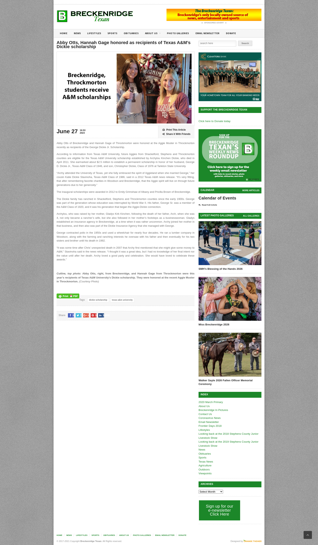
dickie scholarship (98, 300)
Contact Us (205, 413)
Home (64, 33)
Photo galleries (184, 33)
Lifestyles (96, 33)
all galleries (251, 216)
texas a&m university (121, 300)
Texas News (206, 461)
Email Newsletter (216, 33)
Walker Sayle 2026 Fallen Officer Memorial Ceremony (225, 382)
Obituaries (135, 33)
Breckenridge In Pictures (213, 409)
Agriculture (205, 465)
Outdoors (204, 469)
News (78, 33)
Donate (241, 33)
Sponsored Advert (214, 23)
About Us (158, 34)
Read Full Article (209, 205)
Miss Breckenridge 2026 (214, 324)
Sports (115, 33)
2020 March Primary (210, 401)
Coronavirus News (209, 417)
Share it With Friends (176, 134)
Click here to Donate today (214, 121)
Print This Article (174, 130)
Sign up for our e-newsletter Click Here (219, 510)
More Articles (251, 190)
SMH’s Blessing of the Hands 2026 (220, 268)
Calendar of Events (217, 198)
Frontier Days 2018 (210, 425)
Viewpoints (205, 473)
